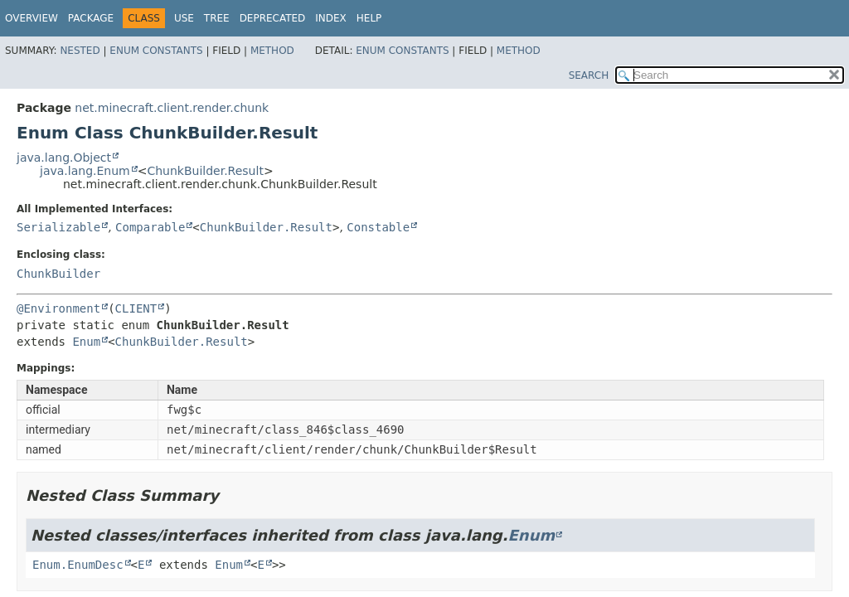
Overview (31, 18)
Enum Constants (155, 50)
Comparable (150, 227)
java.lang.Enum (85, 170)
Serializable (58, 227)
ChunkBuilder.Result (205, 170)
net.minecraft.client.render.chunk (172, 107)
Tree (217, 18)
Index (331, 18)
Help (369, 18)
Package (91, 18)
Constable (378, 227)
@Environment (58, 308)
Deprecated (273, 18)
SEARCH (589, 75)
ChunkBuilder (58, 273)
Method (272, 50)
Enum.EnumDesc (78, 564)
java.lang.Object (64, 157)
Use (184, 18)
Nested (79, 50)
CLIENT (136, 308)
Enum (86, 341)
